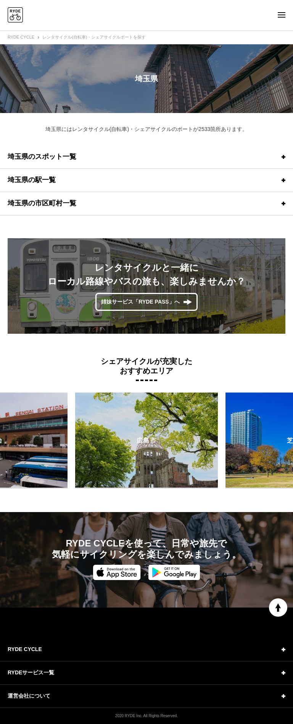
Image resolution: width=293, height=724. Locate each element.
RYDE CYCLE (21, 37)
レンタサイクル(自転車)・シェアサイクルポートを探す (94, 37)
